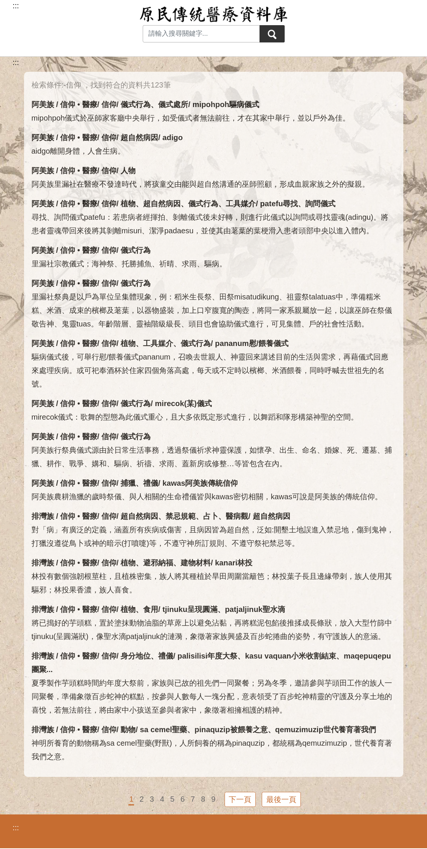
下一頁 (239, 800)
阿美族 (43, 104)
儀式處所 (173, 104)
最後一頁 (282, 800)
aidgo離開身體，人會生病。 (78, 151)
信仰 (108, 104)
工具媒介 (241, 203)
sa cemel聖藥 (163, 729)
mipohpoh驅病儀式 (226, 104)
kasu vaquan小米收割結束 (290, 656)
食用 (150, 609)
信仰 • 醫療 (78, 104)
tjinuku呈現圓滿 (190, 609)
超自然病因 (139, 137)
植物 (128, 203)
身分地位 (136, 656)
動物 (128, 729)
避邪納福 (158, 563)
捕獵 (128, 483)
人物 (128, 170)
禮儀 (150, 483)
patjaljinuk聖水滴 (255, 609)
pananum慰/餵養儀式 (252, 343)
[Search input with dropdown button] (200, 33)
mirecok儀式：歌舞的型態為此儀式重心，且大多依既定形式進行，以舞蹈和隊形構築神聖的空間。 (195, 417)
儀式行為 (136, 104)
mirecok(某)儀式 (183, 403)
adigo (173, 137)
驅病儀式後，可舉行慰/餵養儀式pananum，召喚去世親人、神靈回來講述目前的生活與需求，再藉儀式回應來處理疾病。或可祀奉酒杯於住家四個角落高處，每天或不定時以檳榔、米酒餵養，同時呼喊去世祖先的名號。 (210, 370)
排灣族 (43, 516)
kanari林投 (234, 563)
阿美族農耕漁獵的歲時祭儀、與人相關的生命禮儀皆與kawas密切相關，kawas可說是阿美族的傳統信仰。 (207, 496)
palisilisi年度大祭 (208, 656)
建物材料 (196, 563)
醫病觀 (237, 516)
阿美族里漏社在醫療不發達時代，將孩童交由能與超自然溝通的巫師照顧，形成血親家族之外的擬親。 (201, 184)
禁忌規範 (181, 516)
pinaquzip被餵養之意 (231, 729)
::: (16, 62)
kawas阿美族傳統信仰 (200, 483)
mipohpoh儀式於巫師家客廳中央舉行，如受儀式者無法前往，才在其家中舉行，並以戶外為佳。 (191, 118)
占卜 (210, 516)
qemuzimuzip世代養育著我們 (325, 729)
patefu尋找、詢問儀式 (298, 203)
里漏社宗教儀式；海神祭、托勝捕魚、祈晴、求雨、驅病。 (129, 264)
